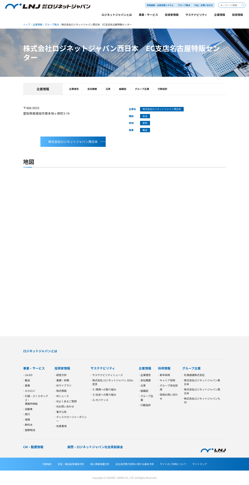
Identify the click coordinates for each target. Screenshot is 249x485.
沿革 (108, 89)
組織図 (122, 89)
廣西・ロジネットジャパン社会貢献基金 (95, 447)
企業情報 (37, 24)
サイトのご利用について (173, 464)
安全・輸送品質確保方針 (71, 464)
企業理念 (74, 89)
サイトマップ (199, 464)
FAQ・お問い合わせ (204, 5)
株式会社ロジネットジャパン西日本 (73, 141)
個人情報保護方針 (99, 464)
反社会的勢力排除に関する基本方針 (134, 464)
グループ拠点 (52, 24)
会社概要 (92, 89)
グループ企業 (142, 89)
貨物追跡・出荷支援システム (160, 5)
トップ (26, 24)
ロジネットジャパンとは (40, 351)
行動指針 (162, 89)
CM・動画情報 (33, 447)
